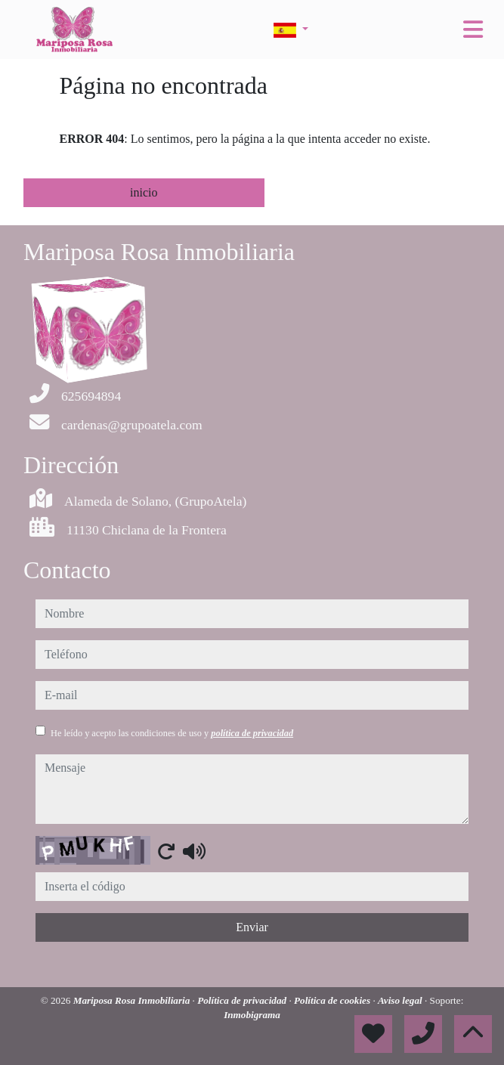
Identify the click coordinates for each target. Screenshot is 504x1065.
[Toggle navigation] (473, 29)
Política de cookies (333, 1000)
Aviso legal (401, 1000)
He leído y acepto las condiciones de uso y (172, 733)
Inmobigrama (252, 1014)
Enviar (252, 927)
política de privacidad (252, 733)
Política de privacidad (243, 1000)
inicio (143, 192)
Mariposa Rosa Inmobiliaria (133, 1000)
